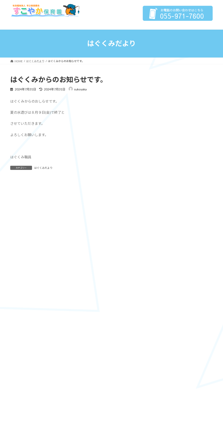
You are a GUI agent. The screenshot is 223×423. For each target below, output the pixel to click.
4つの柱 (167, 143)
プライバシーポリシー (177, 116)
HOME (164, 86)
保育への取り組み (171, 125)
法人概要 (165, 95)
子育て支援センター (173, 178)
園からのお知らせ (171, 204)
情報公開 (173, 106)
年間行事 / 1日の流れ (176, 169)
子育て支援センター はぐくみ (183, 187)
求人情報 (167, 213)
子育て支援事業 (173, 160)
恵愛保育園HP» (201, 270)
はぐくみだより (43, 167)
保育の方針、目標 (174, 134)
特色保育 (168, 152)
